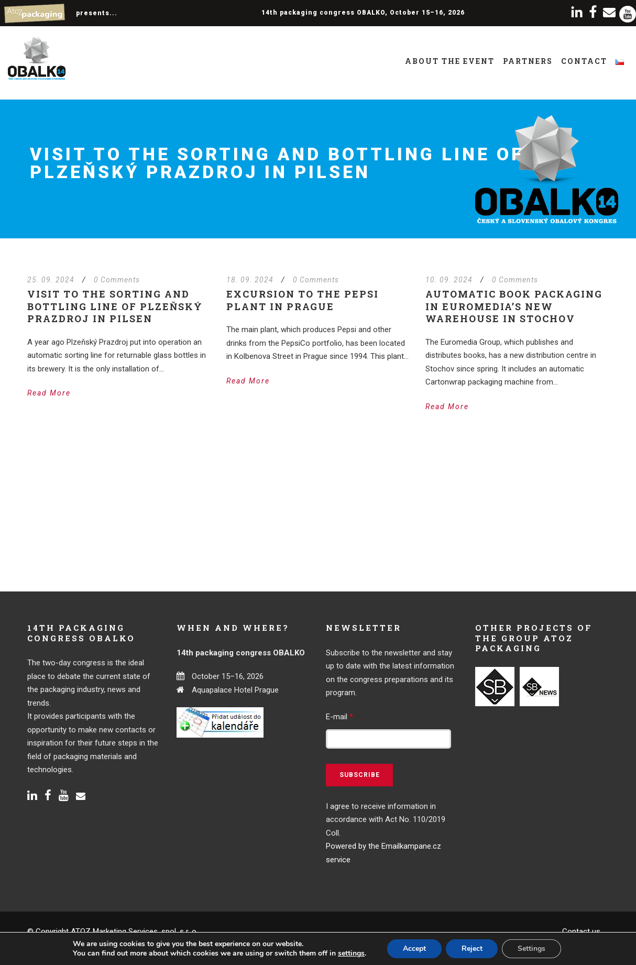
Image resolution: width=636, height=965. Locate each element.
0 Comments (117, 280)
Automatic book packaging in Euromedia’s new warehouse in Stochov (513, 306)
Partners (528, 61)
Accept (414, 948)
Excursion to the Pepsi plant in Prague (302, 300)
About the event (450, 61)
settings (350, 953)
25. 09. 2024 (50, 280)
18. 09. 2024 (249, 280)
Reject (472, 948)
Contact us (581, 931)
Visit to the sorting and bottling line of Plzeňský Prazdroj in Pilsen (115, 306)
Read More (49, 393)
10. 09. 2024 (449, 280)
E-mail (339, 716)
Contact (584, 61)
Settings (532, 948)
